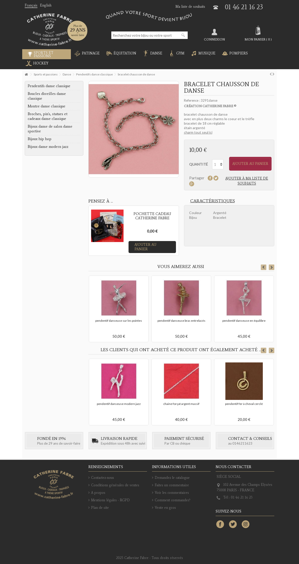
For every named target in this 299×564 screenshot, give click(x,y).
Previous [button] (263, 267)
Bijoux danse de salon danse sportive (50, 128)
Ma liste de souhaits (190, 6)
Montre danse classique (46, 106)
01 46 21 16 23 (244, 7)
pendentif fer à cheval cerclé (244, 404)
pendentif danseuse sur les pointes (118, 320)
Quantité (198, 164)
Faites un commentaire (172, 485)
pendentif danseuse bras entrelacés (181, 320)
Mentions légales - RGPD (110, 500)
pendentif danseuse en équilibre (244, 320)
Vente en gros (165, 508)
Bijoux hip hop (39, 139)
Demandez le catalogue (172, 478)
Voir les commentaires (172, 493)
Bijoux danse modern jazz (48, 146)
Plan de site (100, 508)
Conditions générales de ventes (115, 485)
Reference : (192, 100)
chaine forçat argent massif (181, 404)
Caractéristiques (212, 201)
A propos (98, 493)
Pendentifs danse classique (49, 86)
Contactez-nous (102, 478)
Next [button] (271, 267)
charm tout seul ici (198, 132)
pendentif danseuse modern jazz (119, 404)
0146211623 (242, 443)
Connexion (214, 39)
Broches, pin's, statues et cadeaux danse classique (47, 116)
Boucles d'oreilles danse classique (47, 96)
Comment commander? (172, 500)
